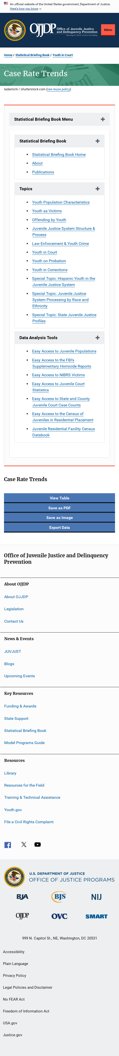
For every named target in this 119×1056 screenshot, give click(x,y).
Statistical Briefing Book (32, 55)
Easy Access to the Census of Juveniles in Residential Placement (62, 416)
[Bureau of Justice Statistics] (59, 903)
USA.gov (10, 1023)
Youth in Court (63, 55)
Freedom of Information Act (26, 1011)
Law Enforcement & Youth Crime (60, 243)
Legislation (14, 609)
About (37, 163)
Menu (108, 30)
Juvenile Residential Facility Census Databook (63, 431)
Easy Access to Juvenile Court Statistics (58, 386)
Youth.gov (13, 809)
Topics (25, 188)
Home (8, 55)
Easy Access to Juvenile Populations (64, 351)
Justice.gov (12, 1035)
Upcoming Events (19, 676)
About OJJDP (16, 596)
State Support (16, 718)
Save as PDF (59, 508)
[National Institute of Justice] (97, 901)
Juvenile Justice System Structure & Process (63, 231)
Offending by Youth (49, 219)
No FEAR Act (14, 999)
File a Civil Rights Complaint (29, 822)
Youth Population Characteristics (61, 202)
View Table (59, 498)
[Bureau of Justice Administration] (22, 900)
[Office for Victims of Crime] (59, 919)
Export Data (59, 527)
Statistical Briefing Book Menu (43, 119)
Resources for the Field (24, 785)
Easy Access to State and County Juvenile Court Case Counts (61, 401)
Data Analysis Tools (38, 337)
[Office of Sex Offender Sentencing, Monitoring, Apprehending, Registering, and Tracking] (97, 919)
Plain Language (15, 964)
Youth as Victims (47, 211)
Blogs (9, 663)
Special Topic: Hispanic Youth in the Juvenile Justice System (63, 281)
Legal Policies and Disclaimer (27, 987)
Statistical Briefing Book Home (59, 154)
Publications (43, 172)
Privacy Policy (14, 975)
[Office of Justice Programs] (15, 30)
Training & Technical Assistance (32, 797)
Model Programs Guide (24, 742)
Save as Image (59, 517)
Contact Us (13, 621)
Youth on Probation (49, 260)
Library (10, 773)
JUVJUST (12, 651)
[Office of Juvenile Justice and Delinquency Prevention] (22, 920)
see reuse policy (58, 89)
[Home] (63, 30)
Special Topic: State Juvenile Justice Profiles (64, 317)
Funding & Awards (20, 706)
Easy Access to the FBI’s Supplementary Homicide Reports (61, 363)
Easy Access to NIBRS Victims (58, 375)
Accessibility (13, 952)
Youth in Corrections (49, 269)
